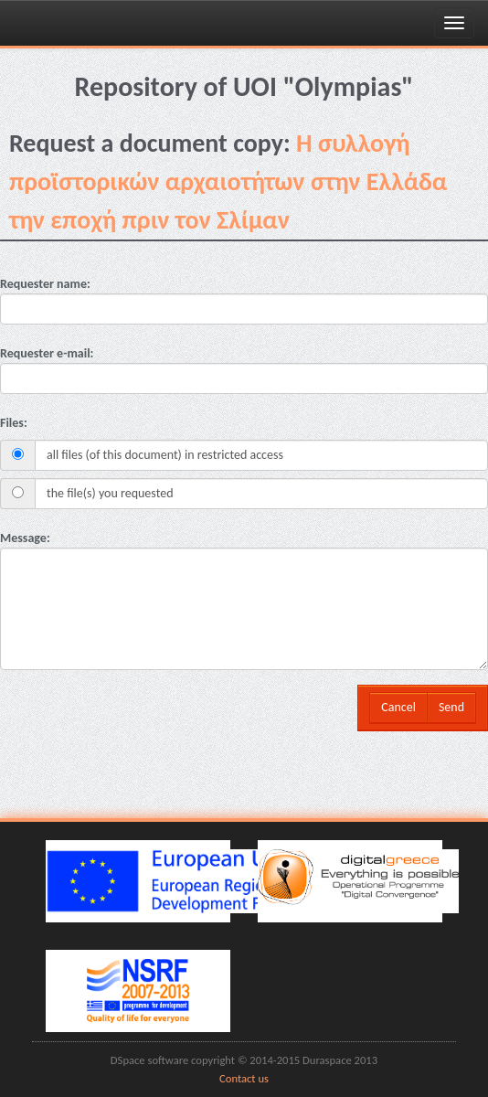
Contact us (244, 1078)
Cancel (398, 707)
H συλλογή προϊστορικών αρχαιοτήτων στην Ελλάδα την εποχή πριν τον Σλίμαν (228, 181)
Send (451, 707)
